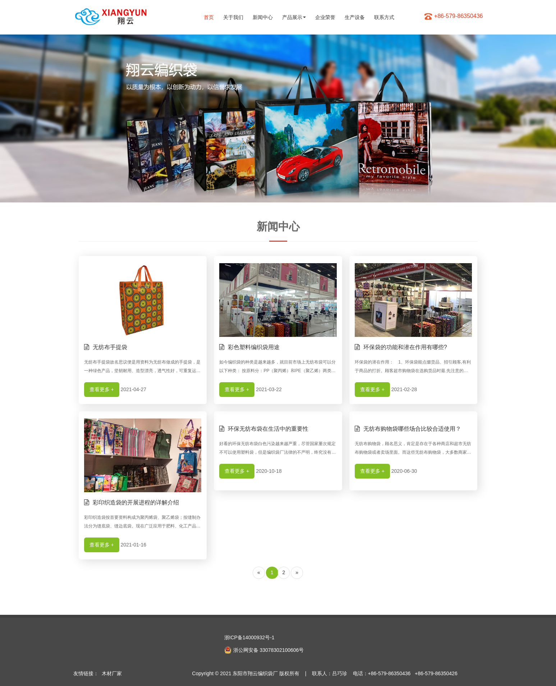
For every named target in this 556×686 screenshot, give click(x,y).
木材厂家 (112, 673)
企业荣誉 (325, 17)
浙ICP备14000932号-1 (249, 637)
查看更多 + (101, 389)
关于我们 (233, 17)
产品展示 (294, 17)
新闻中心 (263, 17)
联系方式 (384, 17)
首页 (209, 17)
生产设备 (355, 17)
